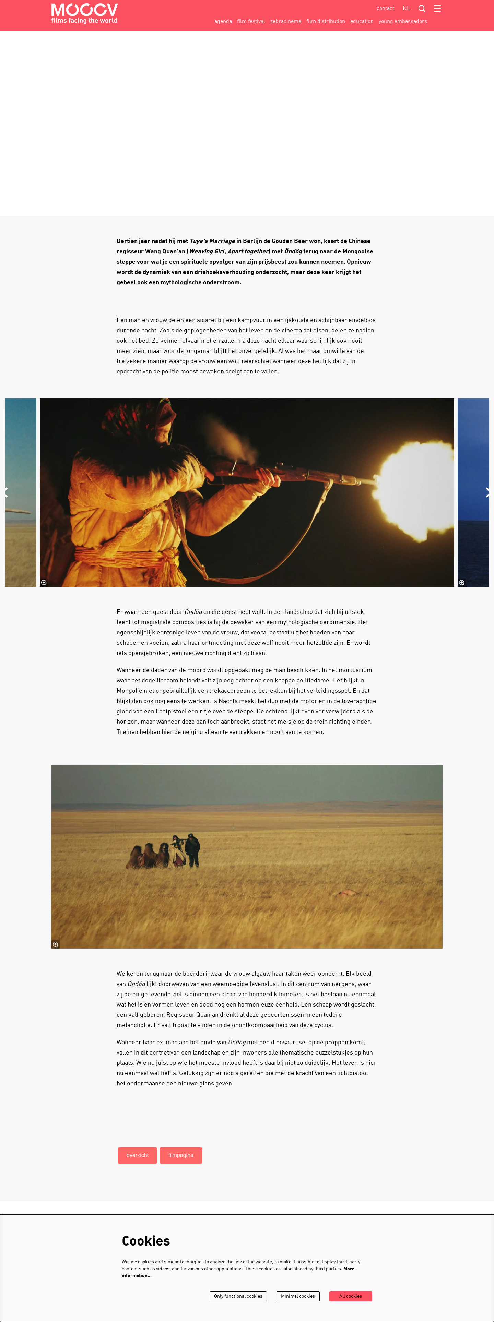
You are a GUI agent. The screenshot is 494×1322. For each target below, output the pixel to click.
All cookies (350, 1296)
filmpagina (180, 1155)
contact (385, 8)
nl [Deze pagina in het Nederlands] (406, 8)
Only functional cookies (237, 1296)
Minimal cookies (298, 1296)
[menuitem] (223, 21)
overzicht (138, 1155)
